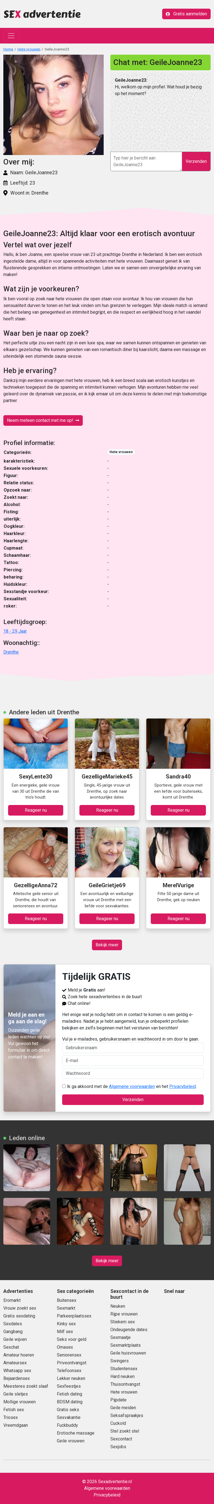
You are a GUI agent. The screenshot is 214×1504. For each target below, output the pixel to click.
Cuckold (118, 1423)
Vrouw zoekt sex (19, 1308)
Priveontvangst (71, 1362)
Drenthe (11, 652)
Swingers (119, 1360)
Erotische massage (75, 1433)
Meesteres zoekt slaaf (25, 1386)
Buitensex (66, 1300)
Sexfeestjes (69, 1386)
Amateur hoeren (18, 1355)
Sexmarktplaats (125, 1345)
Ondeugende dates (128, 1329)
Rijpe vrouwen (124, 1314)
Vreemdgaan (15, 1425)
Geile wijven (15, 1339)
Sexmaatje (120, 1337)
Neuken (117, 1306)
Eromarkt (12, 1300)
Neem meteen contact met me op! (43, 420)
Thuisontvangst (125, 1384)
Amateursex (15, 1362)
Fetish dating (69, 1394)
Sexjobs (118, 1446)
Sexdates (12, 1323)
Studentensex (123, 1368)
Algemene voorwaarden (132, 1086)
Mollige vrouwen (19, 1401)
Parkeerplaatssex (74, 1316)
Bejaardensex (16, 1378)
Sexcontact (121, 1439)
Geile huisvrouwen (128, 1353)
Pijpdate (118, 1400)
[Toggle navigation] (11, 35)
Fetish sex (13, 1409)
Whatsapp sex (17, 1370)
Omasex (65, 1347)
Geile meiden (123, 1407)
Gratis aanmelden (186, 13)
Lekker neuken (71, 1378)
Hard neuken (122, 1376)
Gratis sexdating (19, 1316)
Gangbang (13, 1331)
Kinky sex (66, 1323)
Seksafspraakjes (126, 1415)
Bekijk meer (107, 944)
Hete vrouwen (29, 49)
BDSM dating (69, 1401)
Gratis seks (68, 1409)
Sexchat (11, 1347)
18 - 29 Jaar (15, 631)
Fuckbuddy (67, 1425)
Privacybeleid (182, 1086)
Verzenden (196, 161)
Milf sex (65, 1331)
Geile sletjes (15, 1394)
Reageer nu (36, 810)
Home (8, 49)
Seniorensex (69, 1355)
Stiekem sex (122, 1321)
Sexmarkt (66, 1308)
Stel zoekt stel (124, 1431)
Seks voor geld (71, 1339)
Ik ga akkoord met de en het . (129, 1086)
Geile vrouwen (70, 1440)
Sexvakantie (69, 1417)
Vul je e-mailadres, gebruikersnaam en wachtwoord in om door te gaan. (133, 1044)
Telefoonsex (69, 1370)
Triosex (10, 1417)
